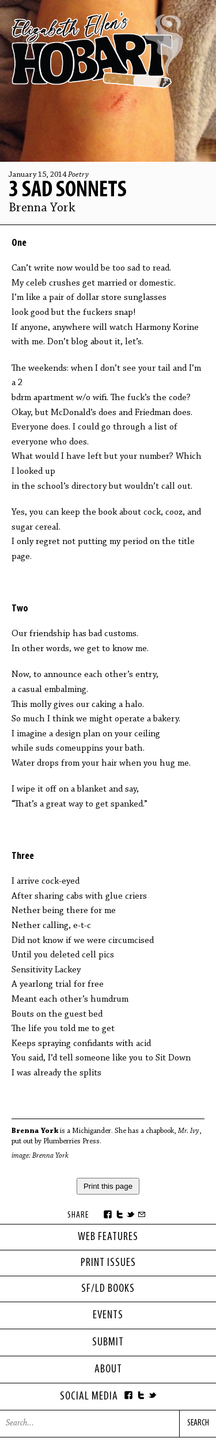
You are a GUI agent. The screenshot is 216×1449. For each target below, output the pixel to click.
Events (108, 1315)
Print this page (108, 1186)
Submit (108, 1342)
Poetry (78, 175)
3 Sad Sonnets (68, 190)
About (108, 1369)
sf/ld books (108, 1289)
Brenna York (42, 208)
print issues (108, 1263)
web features (108, 1237)
